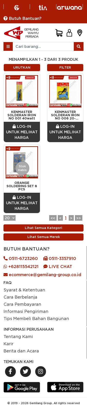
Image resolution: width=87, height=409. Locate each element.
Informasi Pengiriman (25, 311)
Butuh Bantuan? (22, 18)
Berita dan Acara (21, 350)
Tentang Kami (18, 336)
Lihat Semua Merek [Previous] (43, 237)
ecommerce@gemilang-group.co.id (42, 274)
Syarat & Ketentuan (24, 289)
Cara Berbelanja (20, 296)
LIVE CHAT (57, 266)
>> (78, 218)
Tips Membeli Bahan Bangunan (36, 318)
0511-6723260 (20, 258)
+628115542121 (21, 266)
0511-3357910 (59, 258)
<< (53, 218)
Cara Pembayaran (22, 304)
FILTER (65, 67)
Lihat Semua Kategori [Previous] (43, 228)
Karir (8, 343)
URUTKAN (21, 67)
